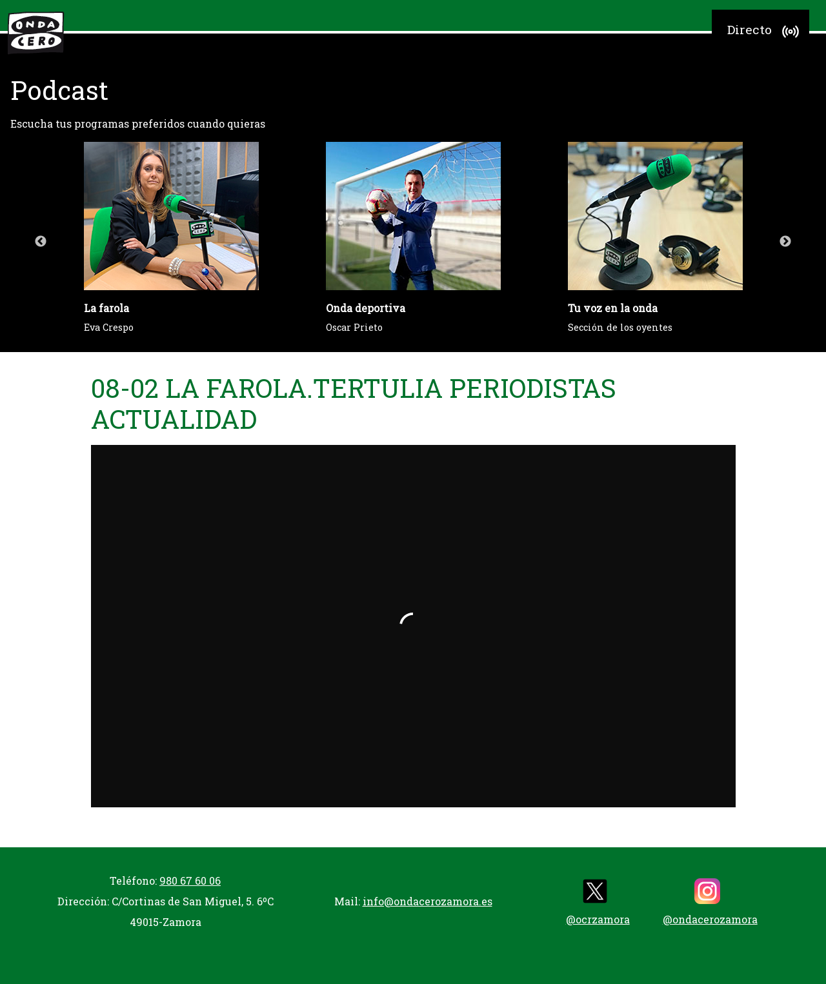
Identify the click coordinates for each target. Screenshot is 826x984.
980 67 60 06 (190, 880)
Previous (40, 241)
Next (785, 241)
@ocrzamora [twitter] (598, 902)
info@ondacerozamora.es (427, 901)
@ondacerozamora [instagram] (710, 902)
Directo (765, 31)
